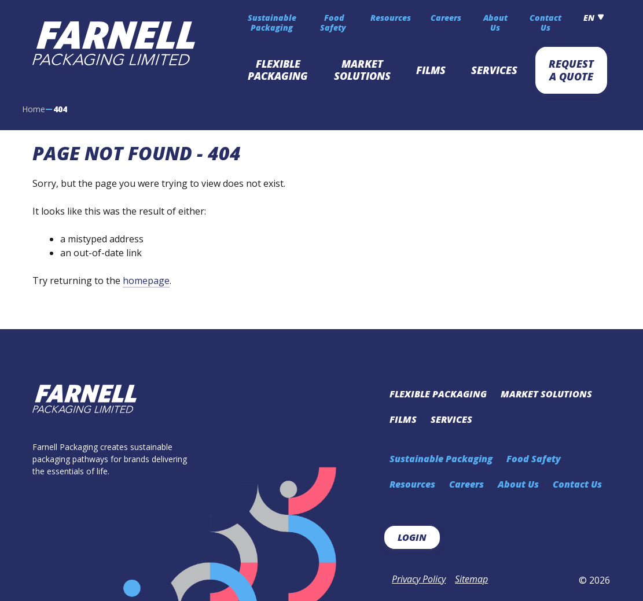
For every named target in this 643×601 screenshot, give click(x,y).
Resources (390, 17)
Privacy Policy (419, 579)
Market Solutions (362, 70)
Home (33, 109)
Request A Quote (571, 70)
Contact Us (545, 23)
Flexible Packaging (278, 70)
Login (412, 537)
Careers (446, 17)
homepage (146, 280)
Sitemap (471, 579)
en (588, 17)
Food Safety (334, 23)
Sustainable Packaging (272, 23)
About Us (495, 23)
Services (494, 70)
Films (431, 70)
